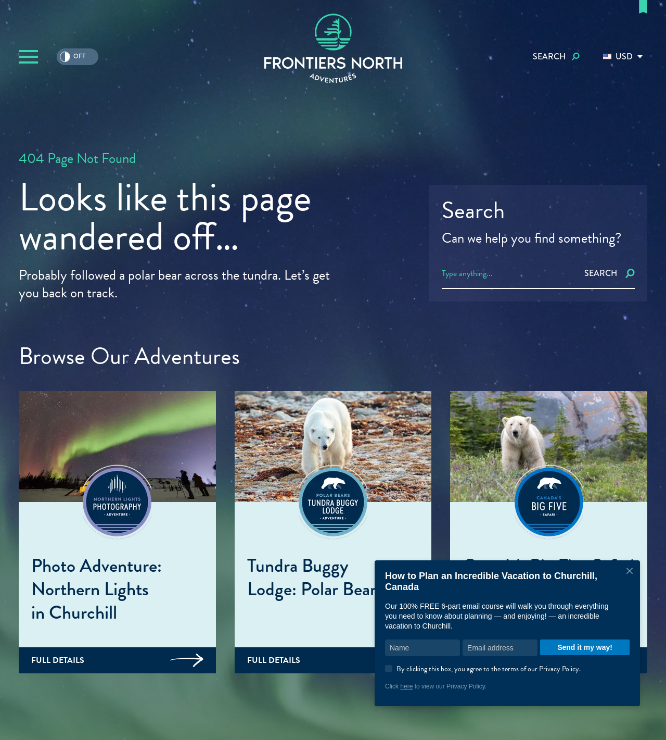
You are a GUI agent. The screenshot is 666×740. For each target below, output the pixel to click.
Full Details (117, 660)
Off (73, 57)
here (406, 686)
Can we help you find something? (531, 238)
